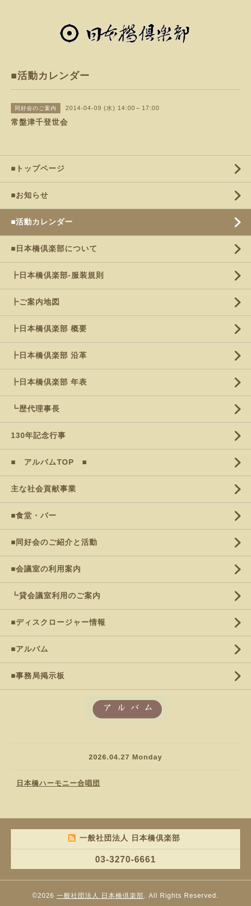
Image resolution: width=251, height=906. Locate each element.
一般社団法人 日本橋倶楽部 (100, 895)
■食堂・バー (34, 515)
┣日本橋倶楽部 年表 (49, 382)
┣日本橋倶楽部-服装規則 (57, 275)
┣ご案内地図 (35, 301)
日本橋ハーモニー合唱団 (58, 783)
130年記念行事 (38, 435)
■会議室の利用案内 (46, 568)
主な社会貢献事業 (43, 488)
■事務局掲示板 (38, 675)
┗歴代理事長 (35, 408)
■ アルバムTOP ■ (49, 462)
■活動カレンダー (42, 221)
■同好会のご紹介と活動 (54, 542)
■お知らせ (29, 195)
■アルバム (29, 648)
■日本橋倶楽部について (54, 248)
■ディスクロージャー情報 (58, 622)
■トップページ (38, 168)
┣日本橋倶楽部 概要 (49, 328)
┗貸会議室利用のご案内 (56, 595)
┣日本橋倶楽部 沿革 (49, 355)
